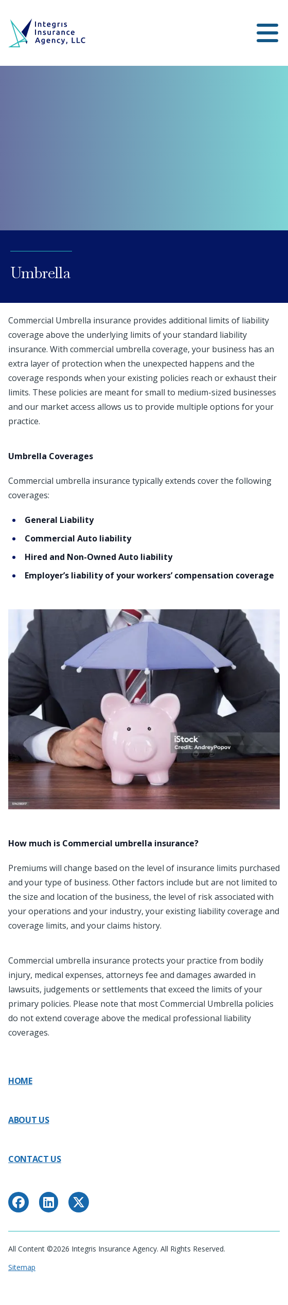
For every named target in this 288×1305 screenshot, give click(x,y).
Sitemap (21, 1267)
